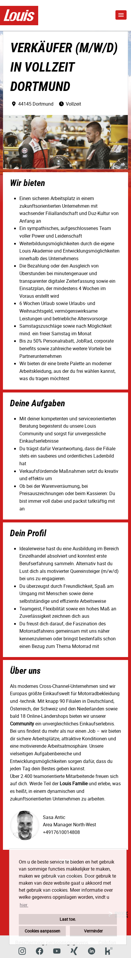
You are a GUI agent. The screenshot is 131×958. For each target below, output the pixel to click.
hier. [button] (24, 905)
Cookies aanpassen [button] (42, 931)
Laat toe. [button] (68, 919)
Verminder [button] (93, 931)
